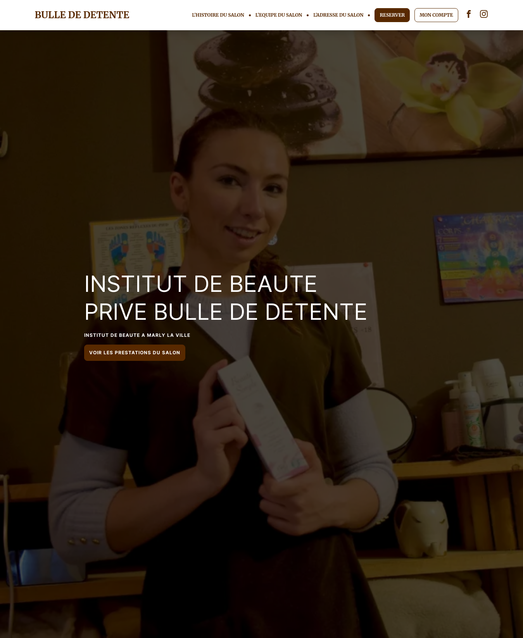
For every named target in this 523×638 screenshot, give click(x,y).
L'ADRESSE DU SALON (338, 15)
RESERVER (392, 15)
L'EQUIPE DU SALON (278, 15)
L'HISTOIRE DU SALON (218, 15)
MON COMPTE (436, 15)
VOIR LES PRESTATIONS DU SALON (134, 352)
